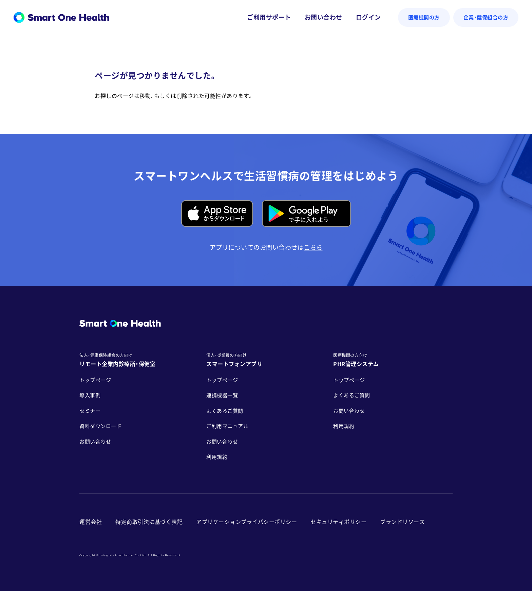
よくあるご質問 (224, 410)
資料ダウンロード (100, 426)
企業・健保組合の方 (486, 17)
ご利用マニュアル (227, 426)
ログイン (368, 17)
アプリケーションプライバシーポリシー (246, 522)
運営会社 (90, 522)
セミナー (89, 410)
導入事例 (89, 395)
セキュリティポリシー (338, 522)
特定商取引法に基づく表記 (149, 522)
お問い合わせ (323, 17)
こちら (313, 247)
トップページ (95, 380)
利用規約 (216, 457)
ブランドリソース (402, 522)
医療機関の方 (424, 17)
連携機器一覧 (222, 395)
